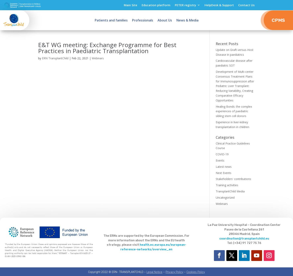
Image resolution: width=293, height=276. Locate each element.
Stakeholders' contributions (233, 179)
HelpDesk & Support (219, 5)
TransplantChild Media (230, 191)
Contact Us (246, 5)
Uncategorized (225, 197)
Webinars (98, 58)
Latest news (224, 167)
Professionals (142, 20)
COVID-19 (222, 154)
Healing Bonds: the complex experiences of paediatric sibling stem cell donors (234, 111)
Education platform (156, 5)
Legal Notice (154, 272)
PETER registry (185, 5)
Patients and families (111, 20)
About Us (165, 20)
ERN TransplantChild (55, 58)
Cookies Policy (195, 272)
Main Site (130, 5)
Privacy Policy (174, 272)
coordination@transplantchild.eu (244, 238)
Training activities (227, 185)
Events (220, 160)
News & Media (187, 20)
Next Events (223, 173)
